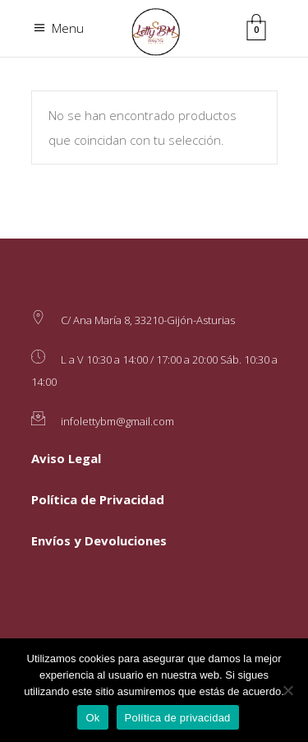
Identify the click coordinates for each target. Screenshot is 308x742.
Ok (92, 718)
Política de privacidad (178, 718)
